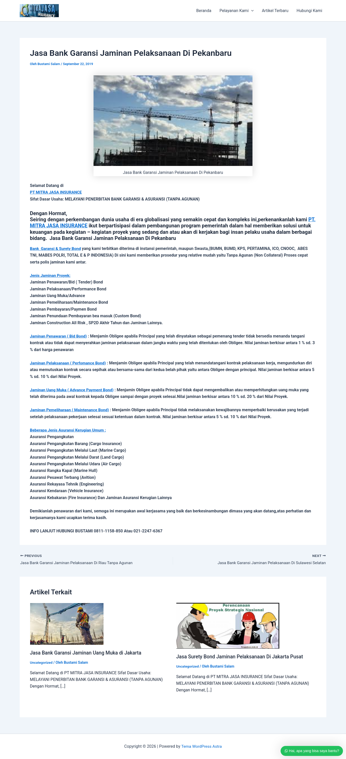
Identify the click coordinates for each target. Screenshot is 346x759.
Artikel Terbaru (275, 10)
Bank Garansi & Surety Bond (56, 248)
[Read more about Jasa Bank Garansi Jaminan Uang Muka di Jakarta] (66, 622)
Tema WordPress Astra (201, 746)
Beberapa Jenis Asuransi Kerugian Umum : (69, 429)
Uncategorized (41, 662)
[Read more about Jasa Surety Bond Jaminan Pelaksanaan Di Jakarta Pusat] (227, 625)
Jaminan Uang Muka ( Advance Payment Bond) (73, 389)
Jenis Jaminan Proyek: (51, 275)
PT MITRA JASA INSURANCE (56, 192)
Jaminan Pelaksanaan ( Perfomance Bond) (69, 362)
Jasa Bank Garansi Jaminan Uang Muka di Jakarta (87, 652)
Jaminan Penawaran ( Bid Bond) (59, 335)
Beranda (203, 10)
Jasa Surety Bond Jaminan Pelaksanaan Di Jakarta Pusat (241, 656)
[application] (251, 11)
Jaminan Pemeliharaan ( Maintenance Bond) (70, 409)
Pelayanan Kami (237, 11)
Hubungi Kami (309, 10)
